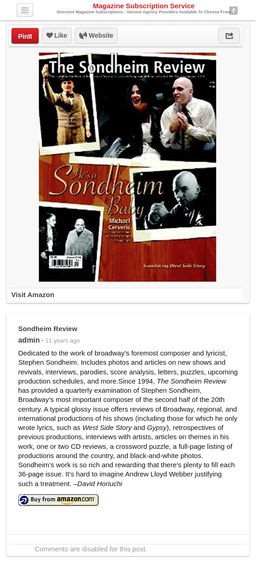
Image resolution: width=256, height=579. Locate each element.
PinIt (25, 36)
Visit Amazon (32, 294)
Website (96, 36)
